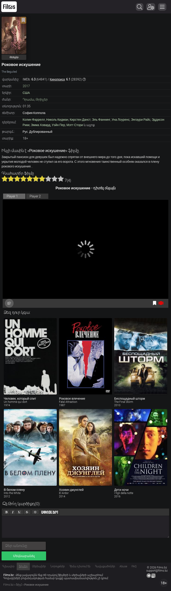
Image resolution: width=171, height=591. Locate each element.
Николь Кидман (57, 119)
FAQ (134, 566)
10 (61, 178)
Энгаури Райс (140, 119)
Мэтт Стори (74, 125)
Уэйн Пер (58, 125)
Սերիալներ (39, 566)
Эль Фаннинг (101, 119)
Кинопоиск (57, 79)
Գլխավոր (8, 566)
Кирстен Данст (80, 119)
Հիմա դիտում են (79, 566)
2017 (26, 86)
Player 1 (12, 196)
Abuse (123, 566)
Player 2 (35, 196)
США (26, 93)
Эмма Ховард (41, 125)
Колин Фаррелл (34, 119)
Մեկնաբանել (24, 556)
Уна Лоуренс (121, 119)
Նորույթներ (57, 566)
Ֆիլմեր (23, 566)
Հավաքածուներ (105, 566)
